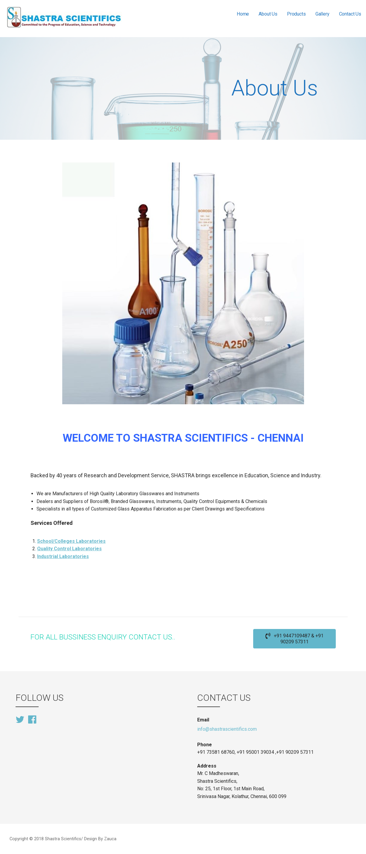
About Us (268, 14)
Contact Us (350, 14)
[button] (294, 639)
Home (243, 14)
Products (296, 14)
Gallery (322, 14)
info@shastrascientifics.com (227, 729)
